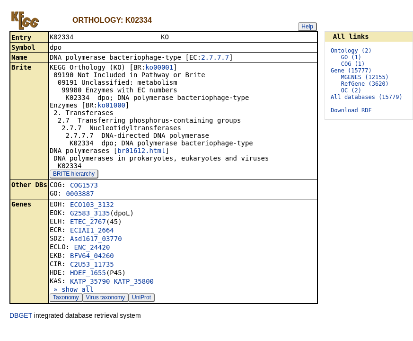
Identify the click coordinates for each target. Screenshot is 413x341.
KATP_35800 (134, 282)
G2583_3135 (90, 214)
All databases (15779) (367, 97)
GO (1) (351, 57)
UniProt (141, 298)
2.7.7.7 (215, 58)
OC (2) (351, 90)
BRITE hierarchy (74, 174)
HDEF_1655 (88, 274)
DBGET (20, 316)
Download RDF (351, 110)
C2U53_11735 (92, 265)
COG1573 (84, 186)
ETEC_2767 (88, 222)
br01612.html (141, 151)
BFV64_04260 (92, 256)
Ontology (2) (351, 50)
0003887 (80, 194)
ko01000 (111, 106)
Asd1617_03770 (96, 239)
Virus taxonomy (105, 298)
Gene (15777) (351, 70)
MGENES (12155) (365, 77)
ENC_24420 (92, 248)
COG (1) (353, 64)
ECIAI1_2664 (92, 231)
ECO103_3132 (92, 205)
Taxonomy (66, 298)
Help (307, 26)
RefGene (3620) (365, 84)
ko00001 (159, 68)
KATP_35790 (90, 282)
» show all (72, 290)
